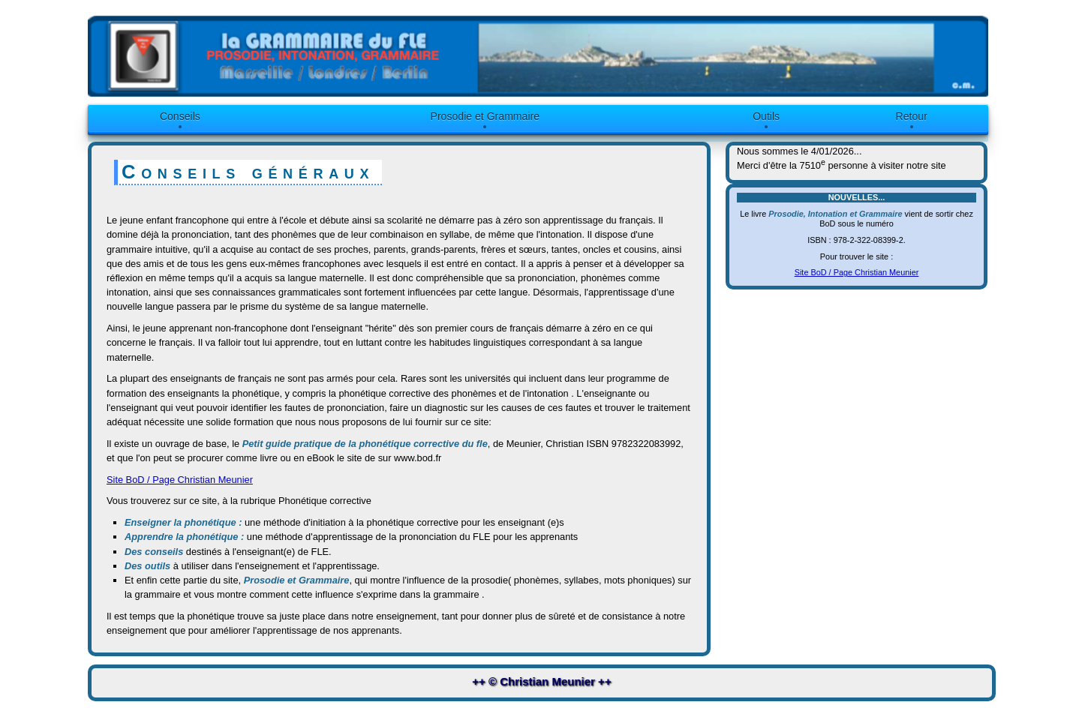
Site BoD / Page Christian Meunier (180, 479)
